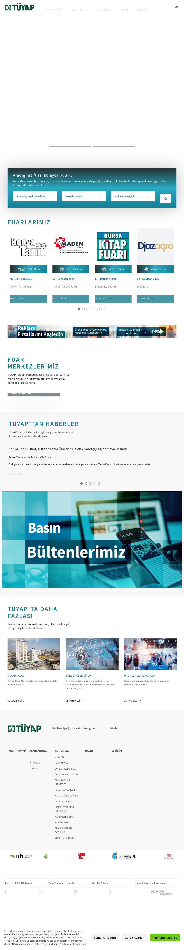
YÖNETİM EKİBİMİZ (64, 891)
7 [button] (105, 310)
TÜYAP (20, 8)
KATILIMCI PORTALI (64, 870)
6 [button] (100, 310)
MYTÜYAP (60, 810)
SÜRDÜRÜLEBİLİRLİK (65, 822)
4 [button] (92, 310)
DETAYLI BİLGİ (18, 300)
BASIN (127, 11)
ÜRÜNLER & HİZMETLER (67, 828)
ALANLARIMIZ (85, 11)
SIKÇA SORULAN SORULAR (63, 883)
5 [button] (96, 310)
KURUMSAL (109, 11)
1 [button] (79, 310)
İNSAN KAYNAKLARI (65, 843)
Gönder (109, 782)
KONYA (33, 822)
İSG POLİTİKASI (63, 854)
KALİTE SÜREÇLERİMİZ (66, 849)
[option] (92, 89)
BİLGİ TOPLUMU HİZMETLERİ (63, 835)
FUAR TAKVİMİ (60, 11)
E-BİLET (29, 271)
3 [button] (87, 310)
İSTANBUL (34, 816)
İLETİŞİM (144, 11)
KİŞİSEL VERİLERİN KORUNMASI (64, 862)
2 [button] (83, 310)
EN (176, 6)
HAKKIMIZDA (61, 816)
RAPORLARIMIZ (63, 876)
